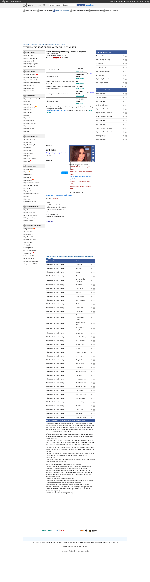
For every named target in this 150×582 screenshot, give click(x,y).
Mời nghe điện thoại (29, 218)
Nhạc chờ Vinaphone (62, 10)
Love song (26, 188)
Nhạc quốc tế (27, 191)
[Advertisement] (70, 511)
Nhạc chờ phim (27, 169)
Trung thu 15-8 (27, 253)
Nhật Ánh (78, 406)
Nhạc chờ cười (27, 112)
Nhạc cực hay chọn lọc (30, 58)
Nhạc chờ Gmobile (112, 10)
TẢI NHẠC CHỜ (35, 6)
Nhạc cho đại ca (28, 126)
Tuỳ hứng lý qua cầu (102, 82)
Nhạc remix (26, 118)
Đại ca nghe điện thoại (30, 215)
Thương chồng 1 (101, 101)
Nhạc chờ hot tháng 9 (29, 74)
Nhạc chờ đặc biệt (32, 136)
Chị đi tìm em (100, 75)
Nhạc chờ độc (30, 95)
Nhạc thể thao (27, 142)
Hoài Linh (55, 198)
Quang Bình (79, 367)
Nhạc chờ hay (30, 52)
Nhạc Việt (26, 196)
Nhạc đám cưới (28, 237)
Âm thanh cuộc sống (29, 139)
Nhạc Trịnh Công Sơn (29, 145)
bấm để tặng (80, 78)
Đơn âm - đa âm (28, 220)
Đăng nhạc (127, 1)
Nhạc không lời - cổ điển (30, 185)
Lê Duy (78, 348)
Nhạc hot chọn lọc (28, 85)
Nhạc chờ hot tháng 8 (29, 91)
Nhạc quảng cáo (28, 153)
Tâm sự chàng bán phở (103, 71)
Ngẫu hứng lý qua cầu (102, 79)
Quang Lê (79, 264)
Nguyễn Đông (80, 363)
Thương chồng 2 (101, 120)
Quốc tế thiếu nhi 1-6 (29, 250)
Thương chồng (100, 93)
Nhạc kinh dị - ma (28, 128)
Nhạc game (26, 156)
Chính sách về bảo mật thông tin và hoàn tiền (75, 551)
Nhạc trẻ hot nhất (28, 88)
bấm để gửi (80, 83)
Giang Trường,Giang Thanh (80, 317)
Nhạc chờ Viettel (31, 10)
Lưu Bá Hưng (80, 402)
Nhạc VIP (26, 131)
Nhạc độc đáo (27, 104)
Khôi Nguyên (79, 390)
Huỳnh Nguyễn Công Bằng (80, 280)
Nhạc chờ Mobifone (46, 10)
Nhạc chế (26, 115)
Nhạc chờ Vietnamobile (80, 10)
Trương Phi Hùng (81, 352)
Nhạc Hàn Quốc (28, 55)
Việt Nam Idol (27, 174)
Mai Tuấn (78, 292)
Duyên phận (99, 63)
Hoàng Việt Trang (81, 386)
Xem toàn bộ (50, 221)
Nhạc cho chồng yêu (29, 123)
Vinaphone (34, 44)
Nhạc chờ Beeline (97, 10)
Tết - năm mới (27, 231)
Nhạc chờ (26, 44)
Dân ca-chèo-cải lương (30, 201)
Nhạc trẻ (26, 172)
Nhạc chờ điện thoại (32, 206)
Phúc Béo (79, 413)
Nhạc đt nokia (27, 210)
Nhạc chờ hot (30, 71)
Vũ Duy (78, 304)
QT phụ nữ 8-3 (27, 245)
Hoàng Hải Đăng (81, 371)
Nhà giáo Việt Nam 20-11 (31, 261)
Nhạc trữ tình (27, 177)
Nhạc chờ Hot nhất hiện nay (31, 82)
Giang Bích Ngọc (81, 417)
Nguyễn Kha (79, 333)
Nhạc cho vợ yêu (28, 120)
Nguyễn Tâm (79, 360)
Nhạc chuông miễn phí (13, 1)
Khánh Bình (79, 311)
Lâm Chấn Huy (80, 398)
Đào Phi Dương (80, 300)
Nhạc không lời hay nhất (30, 64)
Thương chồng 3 (101, 136)
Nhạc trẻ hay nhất (28, 61)
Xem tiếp (124, 86)
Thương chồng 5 (101, 139)
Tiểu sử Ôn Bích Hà (76, 193)
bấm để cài (79, 71)
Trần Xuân (79, 375)
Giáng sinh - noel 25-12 (30, 264)
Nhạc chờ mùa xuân (29, 239)
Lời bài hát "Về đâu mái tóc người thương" (59, 195)
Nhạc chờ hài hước (29, 107)
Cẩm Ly (78, 272)
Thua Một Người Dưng (103, 59)
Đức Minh (79, 356)
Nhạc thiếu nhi (27, 180)
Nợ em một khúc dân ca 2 (104, 113)
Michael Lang (80, 344)
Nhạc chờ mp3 (31, 166)
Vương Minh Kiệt (81, 379)
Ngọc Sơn (79, 285)
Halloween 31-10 (28, 256)
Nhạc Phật (26, 161)
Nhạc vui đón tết (28, 234)
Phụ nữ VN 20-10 (28, 258)
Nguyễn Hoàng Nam (80, 323)
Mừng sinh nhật (28, 229)
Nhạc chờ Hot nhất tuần (30, 80)
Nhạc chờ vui (27, 110)
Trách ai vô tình (100, 56)
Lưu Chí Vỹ (79, 288)
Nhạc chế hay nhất (29, 66)
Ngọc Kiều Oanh (81, 383)
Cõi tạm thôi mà (101, 67)
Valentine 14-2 (27, 242)
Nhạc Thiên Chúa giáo (30, 158)
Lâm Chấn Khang (81, 337)
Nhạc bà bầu (27, 150)
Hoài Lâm (79, 276)
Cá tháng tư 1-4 (28, 247)
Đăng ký (112, 1)
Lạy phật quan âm (101, 97)
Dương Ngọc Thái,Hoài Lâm (80, 329)
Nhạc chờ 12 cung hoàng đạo (32, 99)
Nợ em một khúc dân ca (103, 109)
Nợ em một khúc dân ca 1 (104, 132)
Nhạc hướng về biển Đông (31, 193)
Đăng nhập (119, 1)
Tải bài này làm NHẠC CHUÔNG (56, 110)
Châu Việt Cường (81, 394)
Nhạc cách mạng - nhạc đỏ (31, 183)
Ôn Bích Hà (42, 44)
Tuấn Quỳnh (79, 308)
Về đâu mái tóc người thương (56, 44)
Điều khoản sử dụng (139, 1)
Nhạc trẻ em (27, 147)
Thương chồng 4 (101, 124)
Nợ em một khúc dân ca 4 (104, 116)
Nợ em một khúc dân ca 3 (104, 128)
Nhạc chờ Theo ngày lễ (33, 225)
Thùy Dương (79, 409)
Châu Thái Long (80, 341)
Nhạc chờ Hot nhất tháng (30, 77)
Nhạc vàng (26, 199)
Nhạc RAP (26, 101)
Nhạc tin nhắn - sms (29, 212)
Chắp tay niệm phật (102, 105)
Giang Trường (80, 296)
